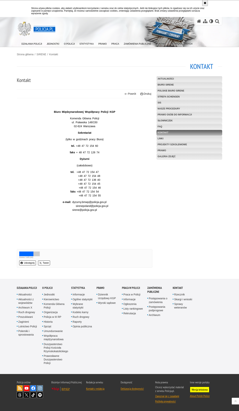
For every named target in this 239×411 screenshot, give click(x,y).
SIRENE (41, 54)
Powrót (130, 93)
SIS (159, 102)
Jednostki (49, 294)
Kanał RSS (20, 388)
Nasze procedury (169, 108)
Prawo (162, 150)
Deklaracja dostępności (132, 388)
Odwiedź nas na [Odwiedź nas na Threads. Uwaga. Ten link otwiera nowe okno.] (20, 395)
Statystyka (78, 288)
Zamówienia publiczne (154, 290)
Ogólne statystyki (83, 299)
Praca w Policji (131, 288)
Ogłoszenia (129, 304)
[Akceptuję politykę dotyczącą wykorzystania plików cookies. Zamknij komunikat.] (205, 3)
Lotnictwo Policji (27, 326)
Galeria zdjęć (167, 156)
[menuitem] (32, 43)
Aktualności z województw (26, 301)
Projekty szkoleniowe (172, 144)
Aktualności (166, 78)
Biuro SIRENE (166, 84)
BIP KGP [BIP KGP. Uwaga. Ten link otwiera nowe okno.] (66, 389)
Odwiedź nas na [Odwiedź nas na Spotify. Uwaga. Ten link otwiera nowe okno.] (40, 395)
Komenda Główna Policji (54, 306)
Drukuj (145, 93)
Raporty (77, 321)
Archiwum (154, 315)
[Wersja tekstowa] (211, 21)
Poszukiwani (25, 316)
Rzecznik (179, 294)
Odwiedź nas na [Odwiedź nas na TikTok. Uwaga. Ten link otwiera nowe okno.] (33, 395)
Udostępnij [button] (28, 263)
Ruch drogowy (26, 312)
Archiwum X (25, 307)
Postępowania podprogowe (157, 308)
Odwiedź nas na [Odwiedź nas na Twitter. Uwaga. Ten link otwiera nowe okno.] (27, 395)
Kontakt (53, 54)
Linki (160, 138)
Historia (48, 321)
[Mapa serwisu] (205, 21)
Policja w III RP (52, 316)
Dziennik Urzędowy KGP (107, 296)
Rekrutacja (129, 313)
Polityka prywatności (165, 401)
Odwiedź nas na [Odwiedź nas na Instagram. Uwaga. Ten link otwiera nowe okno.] (40, 388)
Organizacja (51, 312)
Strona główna (25, 54)
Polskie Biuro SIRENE (171, 90)
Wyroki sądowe (107, 302)
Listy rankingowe (133, 308)
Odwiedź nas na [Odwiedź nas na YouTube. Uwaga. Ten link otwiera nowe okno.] (27, 388)
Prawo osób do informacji (175, 114)
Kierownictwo (51, 299)
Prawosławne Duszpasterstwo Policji (53, 359)
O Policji (47, 288)
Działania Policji (27, 288)
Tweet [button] (44, 263)
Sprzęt (47, 326)
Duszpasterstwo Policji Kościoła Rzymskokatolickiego (56, 348)
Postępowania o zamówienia (158, 300)
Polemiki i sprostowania (26, 333)
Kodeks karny (81, 312)
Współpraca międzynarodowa (53, 337)
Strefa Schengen (169, 96)
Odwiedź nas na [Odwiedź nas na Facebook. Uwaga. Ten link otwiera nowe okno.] (33, 388)
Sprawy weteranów (180, 306)
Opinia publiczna (82, 326)
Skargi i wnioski (183, 299)
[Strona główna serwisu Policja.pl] (199, 21)
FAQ (160, 126)
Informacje (79, 294)
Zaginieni (23, 321)
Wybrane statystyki (78, 306)
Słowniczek (165, 120)
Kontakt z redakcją (95, 388)
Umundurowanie (53, 331)
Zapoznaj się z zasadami (167, 396)
